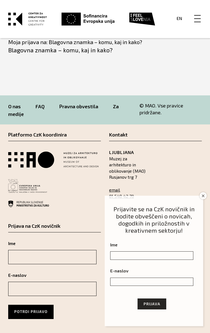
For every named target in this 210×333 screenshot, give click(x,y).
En (179, 18)
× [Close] (203, 195)
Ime (12, 243)
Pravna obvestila (78, 106)
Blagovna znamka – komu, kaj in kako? (60, 49)
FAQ (40, 106)
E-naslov (17, 275)
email (114, 189)
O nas (14, 106)
